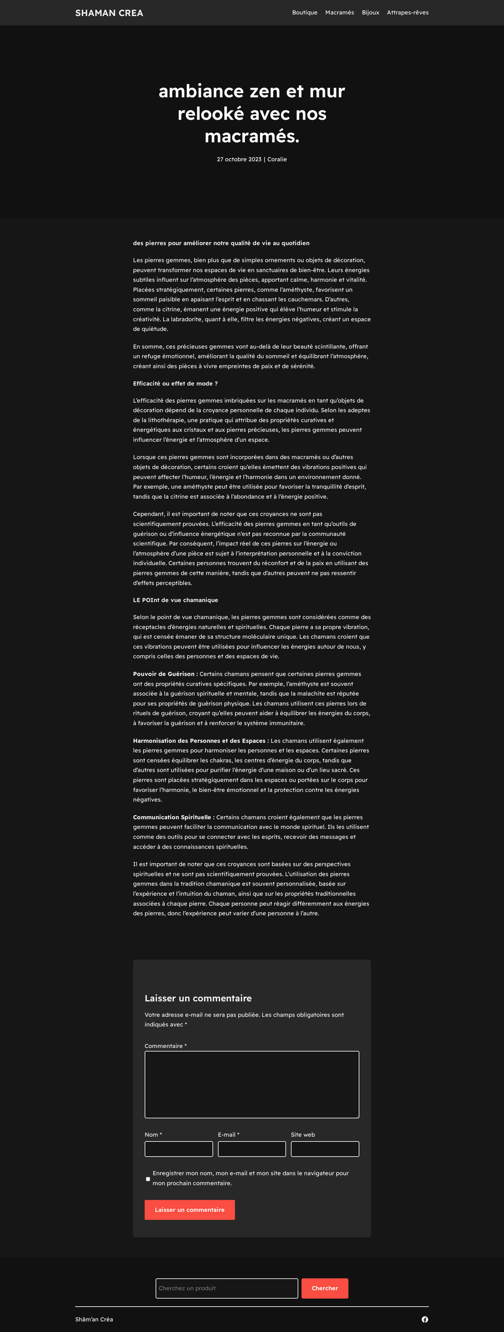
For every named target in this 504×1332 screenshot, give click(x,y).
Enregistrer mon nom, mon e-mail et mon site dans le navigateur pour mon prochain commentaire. (251, 1178)
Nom (153, 1134)
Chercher (325, 1288)
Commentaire (166, 1046)
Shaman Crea (109, 12)
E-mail (228, 1134)
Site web (303, 1134)
